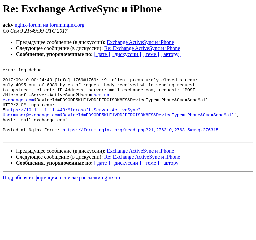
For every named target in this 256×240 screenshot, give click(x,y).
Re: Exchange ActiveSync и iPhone (142, 48)
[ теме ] (150, 54)
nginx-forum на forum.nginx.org (49, 25)
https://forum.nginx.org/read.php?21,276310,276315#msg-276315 (140, 143)
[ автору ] (170, 54)
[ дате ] (102, 54)
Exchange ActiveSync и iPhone (140, 42)
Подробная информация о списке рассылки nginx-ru (61, 191)
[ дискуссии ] (126, 54)
